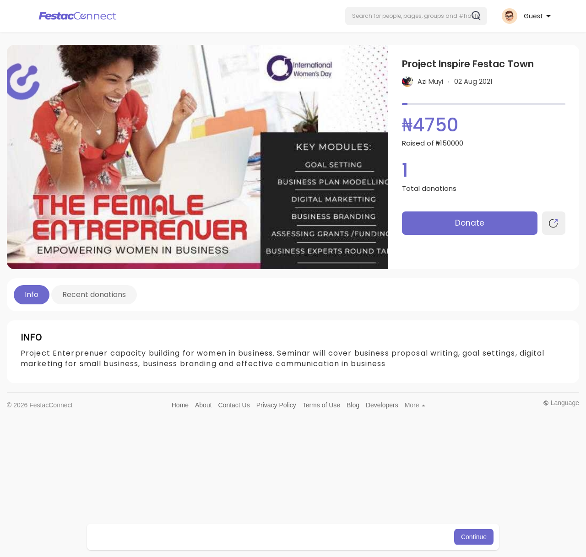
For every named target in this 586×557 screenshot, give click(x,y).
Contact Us (234, 405)
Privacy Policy (276, 405)
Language (561, 403)
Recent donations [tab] (94, 294)
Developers (382, 405)
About (203, 405)
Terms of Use (321, 405)
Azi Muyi (430, 81)
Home (180, 405)
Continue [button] (474, 537)
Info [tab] (31, 294)
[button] (416, 16)
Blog (353, 405)
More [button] (415, 405)
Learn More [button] (339, 537)
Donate (469, 222)
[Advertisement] (281, 484)
